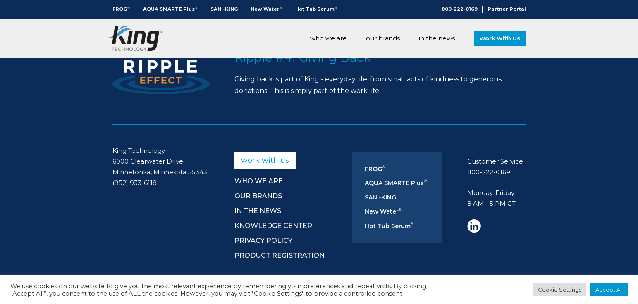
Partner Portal (506, 9)
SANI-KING (224, 9)
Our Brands (383, 38)
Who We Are (328, 38)
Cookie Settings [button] (559, 289)
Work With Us (500, 38)
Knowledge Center (273, 226)
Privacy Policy (263, 241)
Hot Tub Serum (316, 9)
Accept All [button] (609, 289)
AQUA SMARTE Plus (170, 9)
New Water (266, 9)
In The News (437, 38)
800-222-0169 (460, 9)
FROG (121, 9)
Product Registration (279, 255)
